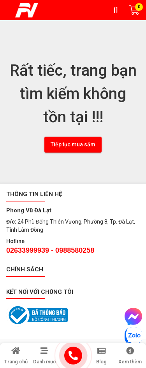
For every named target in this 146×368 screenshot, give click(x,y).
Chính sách (24, 269)
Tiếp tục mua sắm (73, 144)
